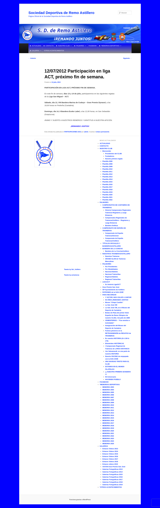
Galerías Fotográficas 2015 (112, 474)
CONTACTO (50, 46)
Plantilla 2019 (107, 192)
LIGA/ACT (106, 282)
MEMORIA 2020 (108, 431)
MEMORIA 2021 (108, 433)
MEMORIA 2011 (108, 408)
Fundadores (109, 156)
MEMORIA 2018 (108, 425)
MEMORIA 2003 (108, 387)
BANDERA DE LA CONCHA (112, 249)
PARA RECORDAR (109, 295)
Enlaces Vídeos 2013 (110, 449)
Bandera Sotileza (111, 225)
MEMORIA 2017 (108, 423)
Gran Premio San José (110, 287)
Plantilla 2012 (107, 174)
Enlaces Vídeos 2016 (110, 456)
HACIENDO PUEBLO (113, 379)
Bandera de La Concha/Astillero (117, 251)
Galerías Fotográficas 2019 (112, 485)
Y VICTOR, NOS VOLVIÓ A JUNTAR (118, 297)
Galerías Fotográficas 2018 (112, 482)
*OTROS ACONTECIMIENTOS (54, 51)
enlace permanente (102, 132)
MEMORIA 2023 (108, 438)
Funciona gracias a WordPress (80, 499)
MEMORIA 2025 (108, 443)
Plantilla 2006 (107, 161)
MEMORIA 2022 (108, 436)
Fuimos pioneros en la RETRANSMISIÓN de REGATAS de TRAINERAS (118, 333)
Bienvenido (106, 151)
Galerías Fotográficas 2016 (112, 477)
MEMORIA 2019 (108, 428)
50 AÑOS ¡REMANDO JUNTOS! (116, 300)
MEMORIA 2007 (108, 397)
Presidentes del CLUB (113, 154)
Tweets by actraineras (71, 275)
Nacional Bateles (111, 272)
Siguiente (127, 58)
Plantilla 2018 (107, 189)
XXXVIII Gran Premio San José (113, 467)
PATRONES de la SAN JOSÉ (112, 292)
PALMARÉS (106, 264)
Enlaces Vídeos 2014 (110, 451)
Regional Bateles (111, 277)
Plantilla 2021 (107, 197)
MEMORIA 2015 (108, 418)
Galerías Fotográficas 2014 (112, 472)
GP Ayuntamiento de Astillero (113, 290)
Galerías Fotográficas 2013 (112, 469)
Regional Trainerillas (113, 279)
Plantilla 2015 (107, 182)
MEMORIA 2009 (108, 402)
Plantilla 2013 (107, 177)
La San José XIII (111, 305)
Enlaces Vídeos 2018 (110, 461)
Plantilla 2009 (107, 166)
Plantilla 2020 (107, 195)
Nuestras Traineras (112, 256)
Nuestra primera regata (113, 159)
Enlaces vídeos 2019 (110, 464)
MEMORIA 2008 (108, 400)
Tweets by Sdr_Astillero (72, 269)
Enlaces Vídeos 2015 (110, 454)
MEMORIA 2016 (108, 420)
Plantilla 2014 (107, 179)
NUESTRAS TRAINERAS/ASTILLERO (116, 254)
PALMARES (80, 46)
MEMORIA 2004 (108, 390)
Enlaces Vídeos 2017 (110, 459)
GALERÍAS (35, 51)
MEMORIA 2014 (108, 415)
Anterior (32, 58)
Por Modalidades (111, 269)
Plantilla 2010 (107, 169)
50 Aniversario (110, 377)
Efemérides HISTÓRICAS (114, 343)
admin (86, 132)
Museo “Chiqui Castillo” (114, 302)
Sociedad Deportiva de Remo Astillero (61, 13)
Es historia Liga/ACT (113, 284)
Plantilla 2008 (107, 164)
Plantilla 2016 (107, 184)
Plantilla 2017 (107, 187)
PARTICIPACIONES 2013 (72, 132)
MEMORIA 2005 (108, 392)
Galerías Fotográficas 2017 (112, 479)
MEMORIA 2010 (108, 405)
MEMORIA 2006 (108, 395)
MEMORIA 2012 (108, 410)
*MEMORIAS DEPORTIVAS (110, 46)
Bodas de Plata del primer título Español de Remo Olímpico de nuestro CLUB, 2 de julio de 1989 (117, 315)
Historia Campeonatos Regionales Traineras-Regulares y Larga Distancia (118, 212)
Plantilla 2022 (107, 200)
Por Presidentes (111, 266)
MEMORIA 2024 (108, 441)
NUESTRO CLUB (64, 46)
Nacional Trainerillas (112, 274)
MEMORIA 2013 (108, 413)
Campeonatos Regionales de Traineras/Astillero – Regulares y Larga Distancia (117, 220)
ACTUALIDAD (36, 46)
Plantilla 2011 (107, 171)
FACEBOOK (93, 46)
